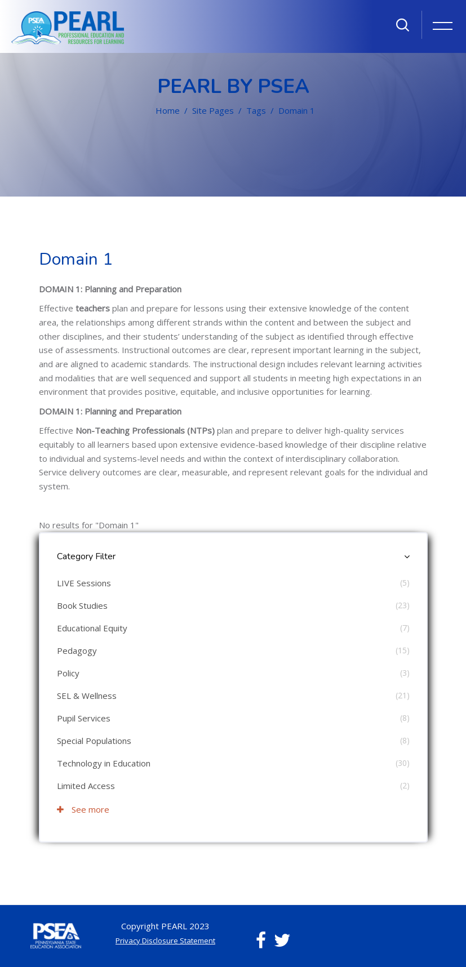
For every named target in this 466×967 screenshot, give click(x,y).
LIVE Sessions (84, 583)
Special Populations (94, 740)
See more (83, 809)
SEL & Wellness (87, 695)
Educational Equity (92, 628)
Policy (68, 673)
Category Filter (86, 556)
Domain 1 (296, 110)
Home (168, 110)
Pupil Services (83, 718)
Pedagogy (77, 650)
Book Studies (82, 605)
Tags (256, 110)
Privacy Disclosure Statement (165, 940)
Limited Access (86, 785)
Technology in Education (103, 763)
